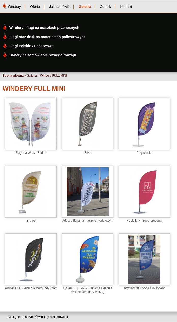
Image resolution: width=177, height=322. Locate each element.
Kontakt (126, 7)
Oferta (35, 7)
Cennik (105, 7)
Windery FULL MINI (53, 75)
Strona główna (13, 75)
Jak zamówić (59, 7)
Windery (14, 7)
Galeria (85, 7)
